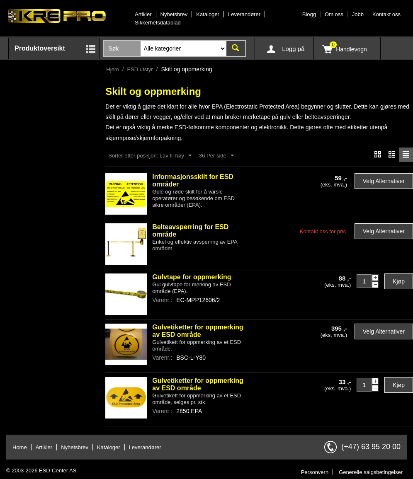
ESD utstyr (140, 69)
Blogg (309, 14)
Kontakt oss (386, 14)
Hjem (112, 69)
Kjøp (399, 281)
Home (19, 448)
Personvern (314, 472)
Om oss (334, 14)
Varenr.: (162, 300)
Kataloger (207, 14)
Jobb (358, 14)
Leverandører (244, 14)
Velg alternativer (384, 181)
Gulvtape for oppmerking (191, 277)
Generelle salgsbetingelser (371, 472)
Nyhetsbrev (174, 14)
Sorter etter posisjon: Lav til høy (150, 156)
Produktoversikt (40, 48)
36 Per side (216, 156)
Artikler (143, 14)
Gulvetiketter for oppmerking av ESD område (197, 331)
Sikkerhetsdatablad (158, 22)
